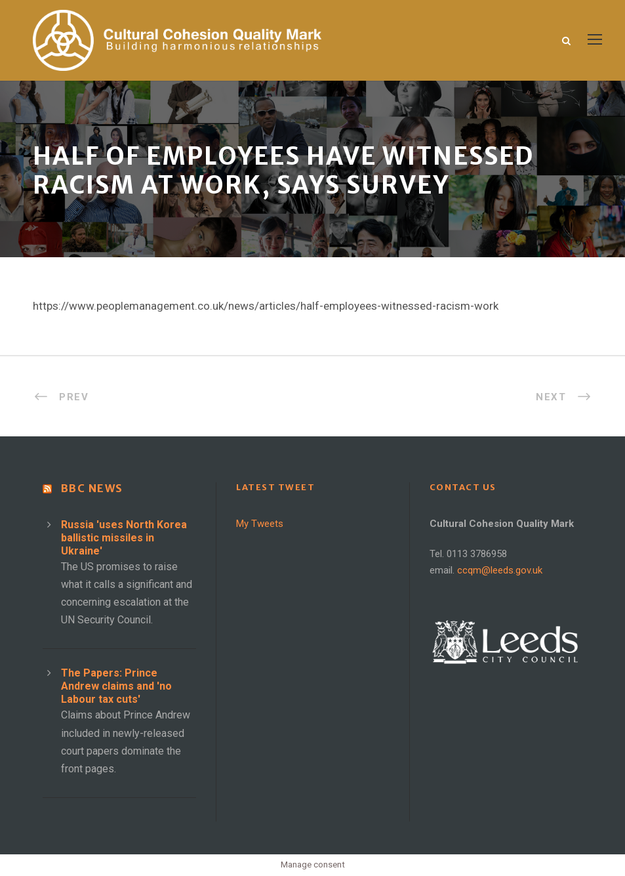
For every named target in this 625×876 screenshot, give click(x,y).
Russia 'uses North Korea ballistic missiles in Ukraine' (124, 537)
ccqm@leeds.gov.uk (499, 570)
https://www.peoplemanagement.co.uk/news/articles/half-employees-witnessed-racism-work (265, 305)
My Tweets (259, 524)
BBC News (92, 488)
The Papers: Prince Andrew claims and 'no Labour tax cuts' (116, 686)
